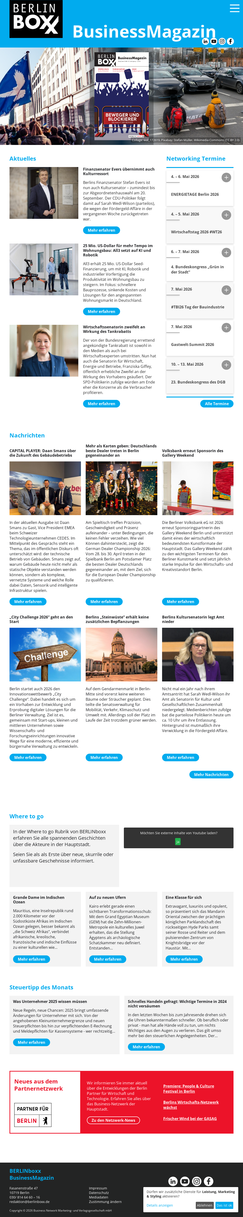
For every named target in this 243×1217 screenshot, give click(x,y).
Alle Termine (217, 403)
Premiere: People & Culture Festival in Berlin (188, 1088)
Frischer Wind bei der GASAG (190, 1118)
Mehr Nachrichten (211, 774)
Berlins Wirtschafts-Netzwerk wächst (191, 1105)
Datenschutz (99, 1192)
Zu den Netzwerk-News (113, 1120)
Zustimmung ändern (105, 1201)
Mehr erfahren (101, 230)
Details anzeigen (160, 1205)
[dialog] (190, 1199)
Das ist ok (224, 1205)
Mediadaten (98, 1197)
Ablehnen (204, 1205)
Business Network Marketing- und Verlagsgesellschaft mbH (72, 1210)
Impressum (98, 1188)
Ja (178, 841)
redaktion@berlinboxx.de (29, 1201)
